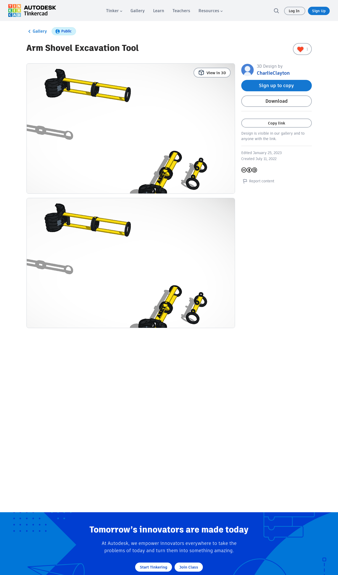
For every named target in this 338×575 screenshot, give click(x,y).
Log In (295, 10)
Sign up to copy (276, 85)
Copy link (276, 123)
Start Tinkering (153, 567)
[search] (276, 11)
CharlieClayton (273, 73)
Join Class (188, 567)
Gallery (36, 31)
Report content (257, 181)
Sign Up (319, 10)
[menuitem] (114, 11)
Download (276, 101)
